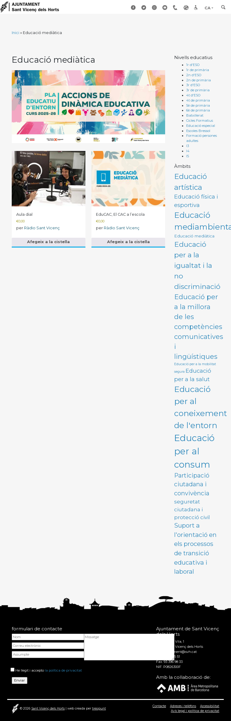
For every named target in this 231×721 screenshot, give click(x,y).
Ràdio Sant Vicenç (42, 228)
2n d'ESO (194, 75)
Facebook (134, 7)
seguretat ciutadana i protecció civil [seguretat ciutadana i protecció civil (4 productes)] (192, 509)
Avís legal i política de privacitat (195, 711)
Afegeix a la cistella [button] (48, 242)
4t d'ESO (193, 95)
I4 (187, 151)
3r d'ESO (193, 85)
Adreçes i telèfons (176, 7)
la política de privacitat (63, 670)
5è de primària (198, 105)
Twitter (144, 7)
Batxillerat (194, 115)
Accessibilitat (197, 7)
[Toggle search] (223, 9)
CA (208, 8)
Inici (15, 32)
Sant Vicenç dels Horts (48, 708)
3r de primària (198, 90)
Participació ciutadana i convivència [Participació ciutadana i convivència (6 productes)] (191, 484)
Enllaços (186, 7)
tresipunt (99, 708)
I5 (187, 156)
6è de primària (198, 110)
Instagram (155, 7)
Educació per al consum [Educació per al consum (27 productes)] (194, 451)
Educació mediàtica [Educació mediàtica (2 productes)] (194, 236)
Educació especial (200, 126)
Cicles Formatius (199, 120)
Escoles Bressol (198, 131)
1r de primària (197, 70)
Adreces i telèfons (183, 706)
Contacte (159, 706)
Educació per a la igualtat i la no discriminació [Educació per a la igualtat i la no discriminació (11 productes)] (197, 265)
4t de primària (198, 100)
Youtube (165, 7)
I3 (187, 146)
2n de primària (198, 80)
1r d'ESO (193, 65)
